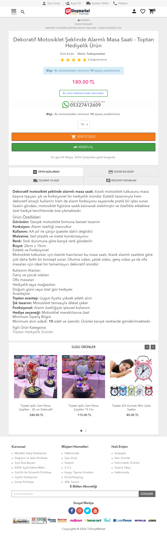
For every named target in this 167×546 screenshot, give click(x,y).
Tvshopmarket (96, 54)
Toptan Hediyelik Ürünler (33, 332)
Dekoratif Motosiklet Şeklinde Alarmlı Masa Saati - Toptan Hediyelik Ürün (83, 28)
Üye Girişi (51, 3)
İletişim (120, 3)
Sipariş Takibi (97, 3)
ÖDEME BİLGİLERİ (121, 172)
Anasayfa (83, 20)
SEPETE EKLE (83, 137)
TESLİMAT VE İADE (46, 180)
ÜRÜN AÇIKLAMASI (46, 172)
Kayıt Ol (73, 3)
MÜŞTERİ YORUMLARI (121, 180)
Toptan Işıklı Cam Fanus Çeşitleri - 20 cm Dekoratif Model (35, 409)
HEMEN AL (83, 147)
